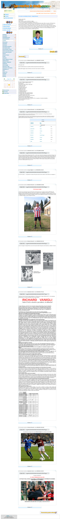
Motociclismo (6, 60)
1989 (32, 122)
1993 (33, 128)
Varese (41, 128)
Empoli (41, 139)
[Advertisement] (9, 104)
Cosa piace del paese (8, 52)
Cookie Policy (6, 93)
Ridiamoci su (6, 69)
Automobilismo (6, 38)
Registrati (7, 14)
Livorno (41, 137)
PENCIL (8, 515)
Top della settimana (7, 28)
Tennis (5, 76)
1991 (32, 126)
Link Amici (6, 91)
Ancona (41, 141)
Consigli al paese (7, 47)
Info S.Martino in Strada (8, 59)
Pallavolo (5, 63)
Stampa (5, 73)
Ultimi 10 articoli (7, 26)
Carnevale (5, 42)
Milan (40, 123)
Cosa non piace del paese (8, 50)
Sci (4, 70)
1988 (31, 122)
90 (32, 128)
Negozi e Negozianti (7, 62)
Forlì (40, 122)
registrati (10, 10)
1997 (32, 135)
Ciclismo (5, 45)
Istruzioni (6, 16)
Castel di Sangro (42, 135)
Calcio (5, 40)
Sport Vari (5, 72)
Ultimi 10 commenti (7, 24)
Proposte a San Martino (8, 67)
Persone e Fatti (6, 66)
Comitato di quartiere (8, 46)
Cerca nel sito (6, 90)
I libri (5, 56)
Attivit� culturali (7, 37)
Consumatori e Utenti (8, 49)
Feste (5, 53)
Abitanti (5, 34)
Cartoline (5, 43)
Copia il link (22, 62)
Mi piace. (41, 48)
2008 (32, 139)
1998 (31, 137)
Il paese (5, 57)
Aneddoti (5, 36)
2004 (32, 137)
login (7, 10)
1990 (32, 123)
